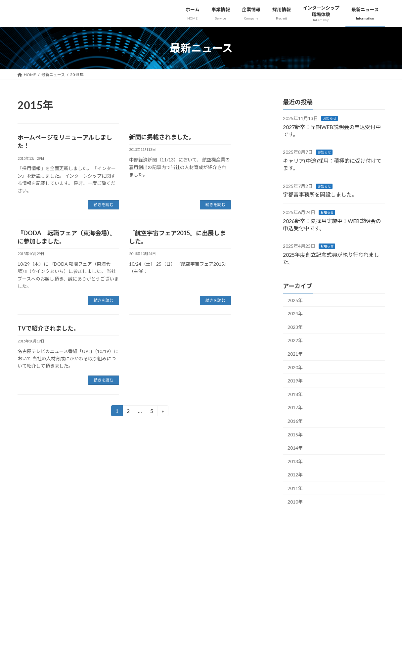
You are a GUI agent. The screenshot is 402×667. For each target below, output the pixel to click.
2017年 (295, 408)
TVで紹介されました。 (48, 328)
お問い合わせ (117, 535)
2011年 (295, 488)
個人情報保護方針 (40, 535)
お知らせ (329, 118)
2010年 (295, 502)
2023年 (295, 327)
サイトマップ (80, 535)
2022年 (295, 340)
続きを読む (103, 204)
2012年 (295, 475)
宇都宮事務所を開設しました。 (320, 194)
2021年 (295, 354)
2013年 (295, 461)
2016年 (295, 421)
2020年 (295, 367)
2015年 (295, 434)
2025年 (295, 300)
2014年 (295, 448)
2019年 (295, 380)
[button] (354, 567)
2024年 (295, 313)
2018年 (295, 394)
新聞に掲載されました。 (162, 137)
